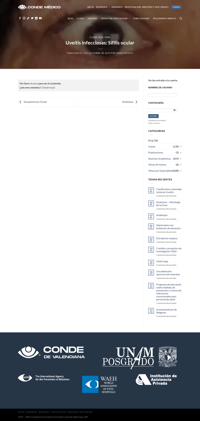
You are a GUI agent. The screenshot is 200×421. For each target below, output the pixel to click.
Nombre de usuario (160, 87)
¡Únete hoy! (47, 87)
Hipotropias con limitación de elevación (168, 227)
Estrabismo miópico (167, 238)
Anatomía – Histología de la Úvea (168, 204)
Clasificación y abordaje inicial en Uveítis (169, 191)
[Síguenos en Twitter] (32, 18)
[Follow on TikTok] (28, 18)
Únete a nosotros (154, 123)
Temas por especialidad (115, 18)
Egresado (117, 7)
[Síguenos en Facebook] (20, 18)
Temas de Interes (157, 164)
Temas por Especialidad (160, 170)
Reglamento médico (164, 18)
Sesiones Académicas (159, 158)
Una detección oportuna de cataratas (168, 273)
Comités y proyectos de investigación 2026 (168, 250)
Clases (80, 18)
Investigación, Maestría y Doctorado (146, 7)
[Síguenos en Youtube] (40, 18)
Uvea (107, 37)
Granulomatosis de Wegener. (166, 311)
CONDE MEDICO (124, 53)
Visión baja (162, 261)
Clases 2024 (96, 37)
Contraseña (156, 103)
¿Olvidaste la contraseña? (157, 120)
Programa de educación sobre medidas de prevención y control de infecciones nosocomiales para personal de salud (168, 292)
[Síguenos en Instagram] (24, 18)
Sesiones (92, 18)
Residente (102, 6)
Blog (70, 18)
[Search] (181, 18)
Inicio (90, 7)
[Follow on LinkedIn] (36, 18)
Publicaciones (141, 18)
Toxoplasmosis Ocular (32, 101)
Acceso (34, 83)
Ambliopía (130, 101)
